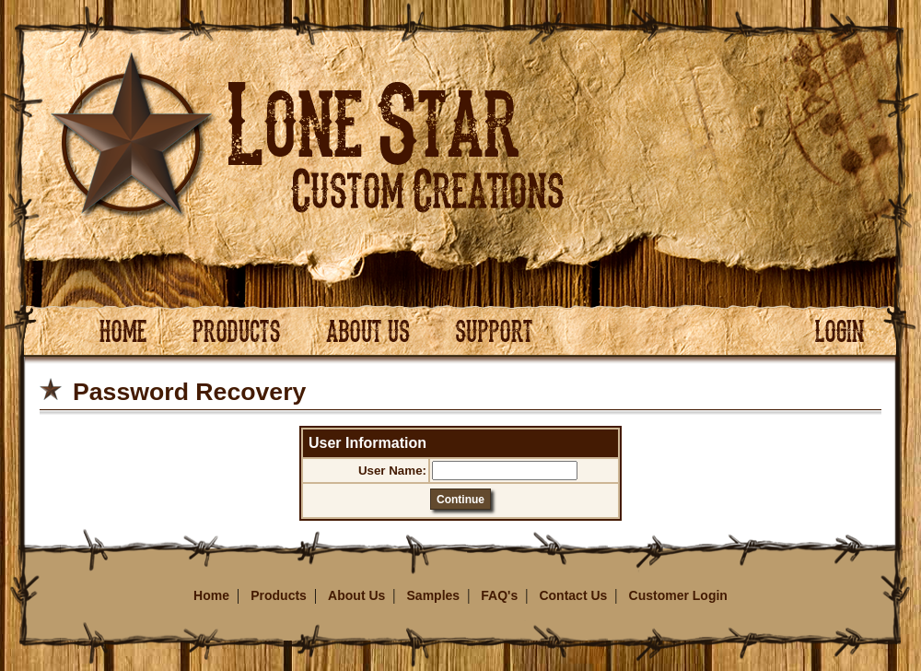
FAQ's (499, 595)
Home (211, 595)
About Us (356, 595)
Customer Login (678, 595)
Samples (433, 595)
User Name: (392, 470)
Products (279, 595)
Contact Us (573, 595)
